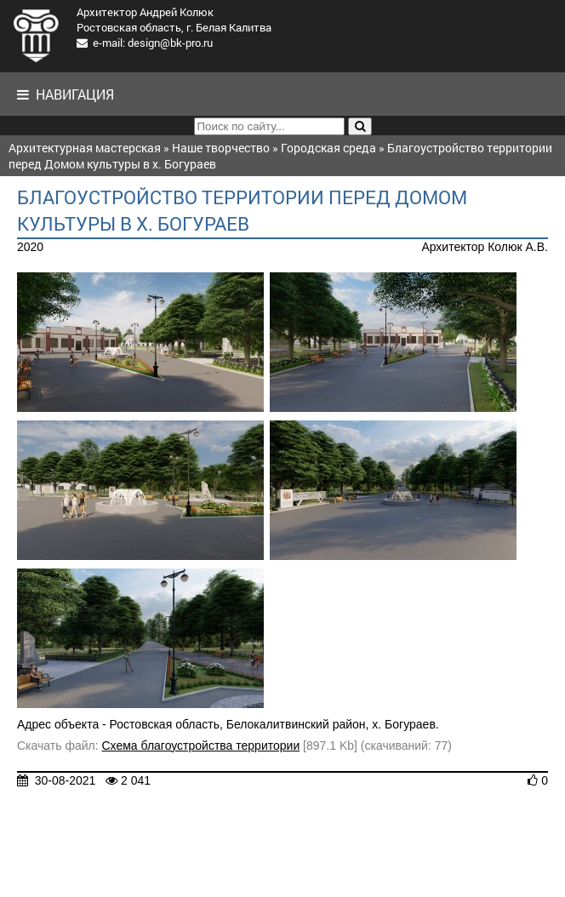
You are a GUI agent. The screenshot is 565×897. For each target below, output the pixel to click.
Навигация (65, 94)
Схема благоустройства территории (200, 745)
